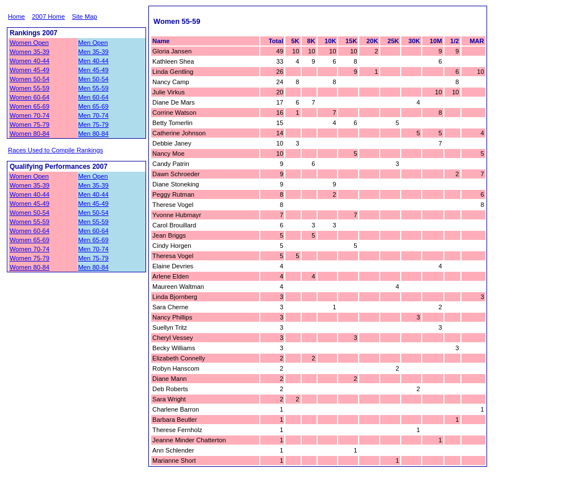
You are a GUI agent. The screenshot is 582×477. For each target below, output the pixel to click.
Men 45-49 (93, 70)
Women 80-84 (29, 133)
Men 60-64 (93, 97)
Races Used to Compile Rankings (55, 150)
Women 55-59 (29, 88)
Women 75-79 (29, 124)
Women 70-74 (29, 115)
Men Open (93, 42)
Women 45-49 (29, 70)
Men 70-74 (93, 115)
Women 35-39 (29, 51)
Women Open (29, 42)
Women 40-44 (29, 60)
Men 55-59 (93, 88)
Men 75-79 (93, 124)
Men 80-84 (93, 133)
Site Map (84, 16)
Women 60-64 (29, 97)
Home (16, 16)
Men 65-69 (93, 106)
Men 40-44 (93, 60)
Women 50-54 (29, 79)
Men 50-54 (93, 79)
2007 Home (48, 16)
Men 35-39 (93, 51)
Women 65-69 (29, 106)
